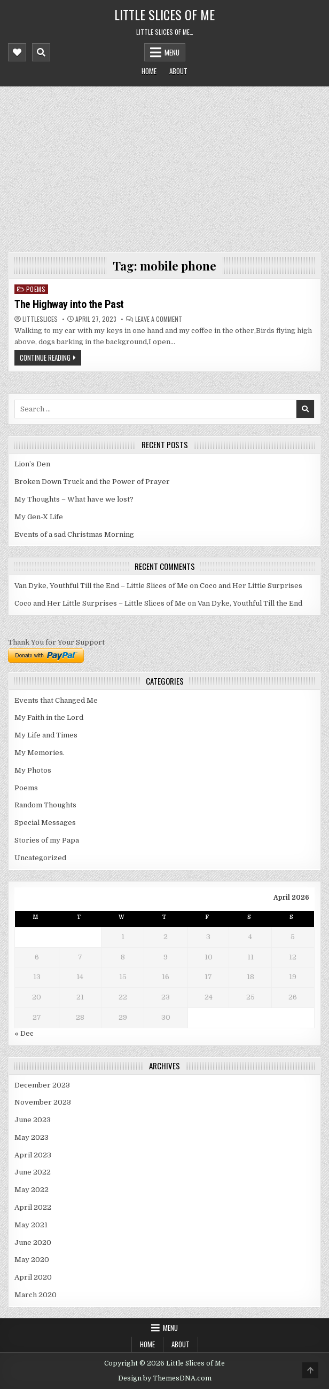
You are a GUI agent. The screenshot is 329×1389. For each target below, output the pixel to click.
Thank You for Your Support (56, 642)
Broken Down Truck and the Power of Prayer (92, 482)
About (178, 71)
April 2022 (32, 1207)
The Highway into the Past (69, 304)
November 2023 (42, 1102)
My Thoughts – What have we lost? (74, 499)
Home (149, 71)
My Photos (32, 770)
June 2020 (32, 1243)
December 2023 (42, 1085)
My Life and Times (45, 735)
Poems (36, 288)
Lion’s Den (32, 464)
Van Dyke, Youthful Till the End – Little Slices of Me (101, 586)
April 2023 (32, 1155)
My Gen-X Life (38, 517)
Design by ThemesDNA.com (165, 1378)
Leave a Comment (158, 319)
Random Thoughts (45, 805)
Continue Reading (45, 357)
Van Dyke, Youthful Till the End (250, 603)
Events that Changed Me (56, 700)
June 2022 (32, 1172)
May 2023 (31, 1137)
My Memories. (39, 753)
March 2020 (35, 1295)
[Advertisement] (165, 166)
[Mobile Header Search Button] (41, 52)
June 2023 (32, 1120)
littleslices (40, 319)
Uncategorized (40, 858)
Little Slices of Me (164, 14)
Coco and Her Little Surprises (251, 586)
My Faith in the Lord (48, 717)
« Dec (24, 1033)
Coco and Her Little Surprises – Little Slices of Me (100, 603)
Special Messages (45, 823)
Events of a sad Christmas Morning (74, 534)
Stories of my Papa (46, 840)
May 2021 (31, 1225)
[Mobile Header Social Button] (17, 52)
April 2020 (33, 1277)
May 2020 (31, 1260)
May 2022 (31, 1190)
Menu (171, 52)
